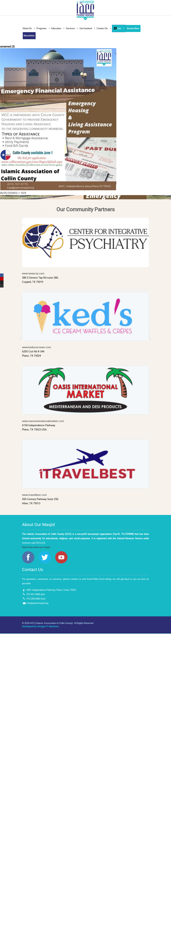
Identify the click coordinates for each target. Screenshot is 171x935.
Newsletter (29, 35)
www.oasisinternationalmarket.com (85, 394)
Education (58, 28)
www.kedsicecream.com (85, 320)
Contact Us (104, 28)
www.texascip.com (85, 246)
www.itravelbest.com (85, 468)
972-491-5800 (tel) (35, 594)
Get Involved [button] (88, 28)
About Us (29, 28)
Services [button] (72, 28)
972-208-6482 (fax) (35, 598)
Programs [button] (43, 28)
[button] (29, 365)
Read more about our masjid (36, 547)
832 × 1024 (19, 193)
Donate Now (133, 28)
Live (121, 28)
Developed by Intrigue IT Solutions (40, 626)
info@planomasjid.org (37, 603)
